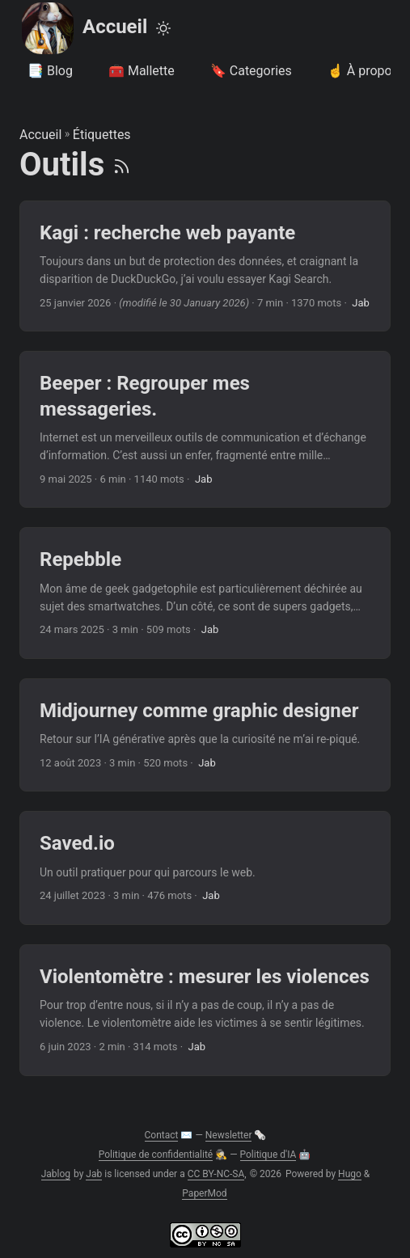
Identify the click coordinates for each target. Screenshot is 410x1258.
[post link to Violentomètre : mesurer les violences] (205, 1010)
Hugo (349, 1174)
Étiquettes (102, 134)
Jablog (55, 1174)
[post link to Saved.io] (205, 867)
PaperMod (204, 1193)
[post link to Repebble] (205, 593)
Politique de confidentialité (156, 1154)
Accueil (83, 28)
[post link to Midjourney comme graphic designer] (205, 735)
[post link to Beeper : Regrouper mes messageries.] (205, 429)
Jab (94, 1174)
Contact (162, 1135)
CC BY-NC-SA (216, 1174)
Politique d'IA (268, 1154)
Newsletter (228, 1135)
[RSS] (121, 165)
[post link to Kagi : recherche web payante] (205, 266)
